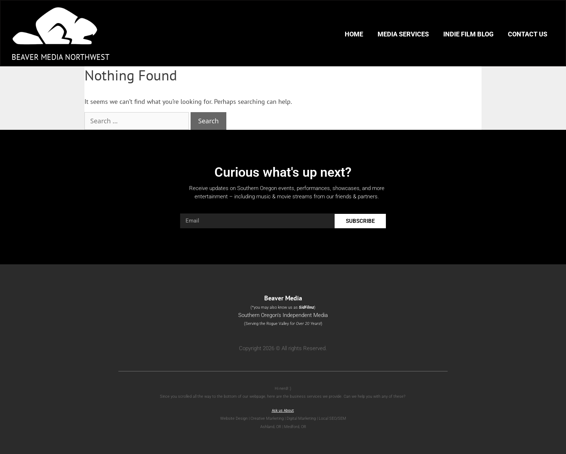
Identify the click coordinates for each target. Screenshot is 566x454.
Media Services (403, 34)
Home (354, 34)
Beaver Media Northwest (60, 57)
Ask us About (283, 410)
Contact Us (527, 34)
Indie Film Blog (468, 34)
